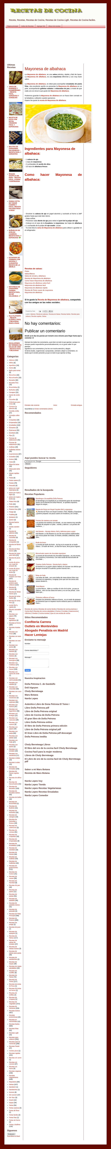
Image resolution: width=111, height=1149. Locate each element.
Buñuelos (12, 390)
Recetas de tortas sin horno (15, 989)
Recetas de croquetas (13, 835)
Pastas (11, 483)
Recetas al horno (15, 623)
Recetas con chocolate (13, 688)
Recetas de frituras (13, 853)
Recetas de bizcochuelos (13, 783)
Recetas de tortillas (13, 994)
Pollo (11, 504)
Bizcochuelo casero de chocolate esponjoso (51, 553)
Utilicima (28, 613)
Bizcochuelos (13, 377)
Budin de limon (41, 542)
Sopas (11, 1102)
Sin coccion (13, 1095)
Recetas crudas (14, 762)
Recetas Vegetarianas (13, 1076)
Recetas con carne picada (13, 679)
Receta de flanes (15, 544)
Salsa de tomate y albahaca (35, 276)
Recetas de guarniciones (13, 866)
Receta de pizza (14, 558)
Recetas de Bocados (13, 787)
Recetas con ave (15, 641)
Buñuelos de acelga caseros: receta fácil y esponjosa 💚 (15, 234)
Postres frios (13, 509)
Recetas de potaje (13, 923)
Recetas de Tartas (13, 976)
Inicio (55, 405)
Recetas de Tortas (13, 980)
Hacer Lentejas (36, 634)
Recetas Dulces (14, 1011)
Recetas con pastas (13, 737)
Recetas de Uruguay (13, 998)
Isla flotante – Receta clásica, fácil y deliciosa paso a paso (55, 531)
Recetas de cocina (31, 609)
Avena (11, 368)
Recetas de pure (14, 927)
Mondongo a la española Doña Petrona (49, 498)
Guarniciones (13, 454)
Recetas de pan (14, 885)
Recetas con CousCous (13, 697)
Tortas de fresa (14, 1110)
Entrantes (12, 427)
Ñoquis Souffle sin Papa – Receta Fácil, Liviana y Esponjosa (15, 177)
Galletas (12, 447)
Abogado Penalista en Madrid (46, 630)
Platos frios (13, 501)
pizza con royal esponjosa (14, 489)
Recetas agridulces (12, 619)
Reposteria (13, 1082)
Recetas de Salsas (54, 314)
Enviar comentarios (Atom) (44, 409)
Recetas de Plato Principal (15, 914)
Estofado (12, 433)
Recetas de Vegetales (13, 1003)
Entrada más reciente (32, 405)
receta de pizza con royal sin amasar (14, 564)
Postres (11, 507)
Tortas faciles (13, 1115)
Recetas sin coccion (13, 1063)
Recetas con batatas (13, 655)
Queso (11, 520)
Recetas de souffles (13, 971)
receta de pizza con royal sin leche (14, 570)
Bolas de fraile (40, 575)
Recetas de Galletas (13, 858)
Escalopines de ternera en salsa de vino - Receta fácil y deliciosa (15, 346)
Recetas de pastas (13, 895)
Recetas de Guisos (13, 873)
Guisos (11, 459)
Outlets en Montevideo (41, 626)
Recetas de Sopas (13, 963)
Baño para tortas (15, 370)
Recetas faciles (65, 314)
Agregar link (41, 26)
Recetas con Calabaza (13, 664)
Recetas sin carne (15, 1058)
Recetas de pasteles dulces (14, 904)
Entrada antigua (76, 405)
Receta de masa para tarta (14, 554)
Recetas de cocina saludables (44, 611)
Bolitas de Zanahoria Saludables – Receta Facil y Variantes (15, 150)
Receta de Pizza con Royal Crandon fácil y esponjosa (54, 509)
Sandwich (12, 1087)
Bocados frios (13, 383)
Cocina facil (29, 611)
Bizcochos (12, 375)
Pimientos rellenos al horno (45, 597)
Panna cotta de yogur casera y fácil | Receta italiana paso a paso (15, 205)
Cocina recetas (44, 613)
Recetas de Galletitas (13, 862)
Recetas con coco (15, 691)
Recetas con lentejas (13, 714)
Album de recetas (54, 26)
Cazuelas (12, 399)
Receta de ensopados (13, 541)
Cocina (58, 611)
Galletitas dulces (14, 449)
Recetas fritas (14, 1028)
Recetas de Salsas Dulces (14, 947)
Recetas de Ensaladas (13, 844)
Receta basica (14, 522)
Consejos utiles (14, 415)
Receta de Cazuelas (12, 536)
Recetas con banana (13, 650)
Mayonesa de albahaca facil (35, 285)
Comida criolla (14, 411)
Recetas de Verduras (13, 1007)
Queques (12, 517)
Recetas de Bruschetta (13, 802)
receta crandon (14, 527)
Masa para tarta (14, 469)
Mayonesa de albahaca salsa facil (37, 283)
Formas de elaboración (13, 443)
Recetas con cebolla (13, 683)
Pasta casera (13, 480)
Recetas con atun (15, 636)
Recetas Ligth (14, 1033)
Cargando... (29, 674)
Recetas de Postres (13, 919)
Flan (10, 435)
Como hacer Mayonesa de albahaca (38, 281)
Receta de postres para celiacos (13, 583)
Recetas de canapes (13, 816)
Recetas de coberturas (13, 826)
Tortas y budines (14, 1124)
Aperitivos (12, 365)
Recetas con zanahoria (13, 754)
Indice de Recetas (27, 26)
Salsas (44, 316)
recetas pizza (13, 1051)
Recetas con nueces (13, 723)
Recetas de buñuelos (13, 811)
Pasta (11, 478)
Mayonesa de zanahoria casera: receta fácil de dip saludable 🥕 (15, 291)
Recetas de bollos (15, 797)
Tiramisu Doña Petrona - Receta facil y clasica (51, 564)
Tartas (11, 1105)
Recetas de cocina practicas (67, 609)
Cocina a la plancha (13, 407)
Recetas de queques (13, 932)
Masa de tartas (14, 464)
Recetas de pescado (13, 910)
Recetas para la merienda (14, 1043)
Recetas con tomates (13, 750)
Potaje (11, 512)
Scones (11, 1092)
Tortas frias (13, 1117)
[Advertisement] (55, 45)
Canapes (12, 392)
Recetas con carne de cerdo (14, 673)
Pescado (12, 485)
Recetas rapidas (36, 316)
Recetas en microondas (13, 1020)
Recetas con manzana (13, 719)
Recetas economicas (13, 1016)
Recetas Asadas (14, 627)
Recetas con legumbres (13, 710)
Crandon (35, 613)
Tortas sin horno (14, 1120)
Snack (11, 1100)
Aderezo (32, 314)
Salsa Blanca (30, 274)
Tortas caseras (14, 1108)
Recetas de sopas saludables (15, 967)
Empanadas (13, 422)
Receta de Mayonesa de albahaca (37, 278)
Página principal (12, 26)
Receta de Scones (12, 588)
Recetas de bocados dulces (14, 792)
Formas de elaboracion (13, 439)
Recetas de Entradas (13, 768)
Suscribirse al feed (13, 1136)
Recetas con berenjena (13, 659)
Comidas (65, 611)
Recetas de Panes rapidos (14, 772)
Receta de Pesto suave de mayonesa (39, 290)
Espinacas (12, 430)
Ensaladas (12, 425)
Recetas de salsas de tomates (13, 942)
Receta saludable (15, 609)
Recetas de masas (13, 877)
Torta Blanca (40, 586)
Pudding (12, 514)
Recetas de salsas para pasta (15, 952)
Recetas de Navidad (13, 882)
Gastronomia (73, 611)
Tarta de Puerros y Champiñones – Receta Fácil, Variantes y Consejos (14, 92)
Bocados (12, 380)
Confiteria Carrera (38, 622)
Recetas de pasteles (13, 899)
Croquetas (12, 420)
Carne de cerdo (14, 395)
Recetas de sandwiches (13, 958)
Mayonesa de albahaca (45, 69)
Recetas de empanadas (13, 840)
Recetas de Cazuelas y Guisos (13, 821)
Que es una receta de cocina (60, 613)
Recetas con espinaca (13, 701)
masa (11, 462)
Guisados (12, 456)
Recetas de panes (13, 891)
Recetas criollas (14, 758)
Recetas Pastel (14, 1046)
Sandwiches (13, 1089)
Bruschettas (13, 387)
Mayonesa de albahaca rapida (36, 288)
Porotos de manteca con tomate (46, 520)
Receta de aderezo (42, 314)
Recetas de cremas (13, 831)
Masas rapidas (14, 473)
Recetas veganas (15, 1071)
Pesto (27, 271)
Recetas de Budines (13, 807)
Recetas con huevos (13, 705)
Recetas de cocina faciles (47, 609)
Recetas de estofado (13, 849)
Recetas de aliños (15, 778)
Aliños (11, 363)
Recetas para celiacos (13, 1038)
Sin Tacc (12, 1097)
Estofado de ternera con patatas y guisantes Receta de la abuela (14, 262)
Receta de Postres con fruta (15, 576)
